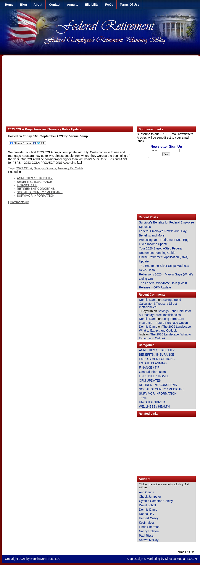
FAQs (109, 4)
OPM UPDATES (150, 380)
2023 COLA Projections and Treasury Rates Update (44, 129)
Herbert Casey (148, 518)
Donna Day (146, 514)
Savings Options (45, 168)
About (38, 4)
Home (9, 4)
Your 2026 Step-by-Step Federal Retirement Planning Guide (160, 250)
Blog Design (135, 558)
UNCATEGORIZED (152, 402)
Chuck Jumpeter (150, 496)
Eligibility (91, 4)
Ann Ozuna (146, 492)
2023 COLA (24, 168)
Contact (54, 4)
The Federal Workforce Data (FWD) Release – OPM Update (163, 285)
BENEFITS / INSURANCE (34, 181)
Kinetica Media (175, 558)
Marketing (153, 558)
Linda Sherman (149, 527)
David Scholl (147, 505)
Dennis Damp (148, 299)
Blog (23, 4)
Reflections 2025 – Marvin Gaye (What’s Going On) (166, 276)
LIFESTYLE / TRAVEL (154, 376)
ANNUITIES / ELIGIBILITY (35, 178)
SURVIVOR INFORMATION (36, 195)
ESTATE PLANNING (153, 363)
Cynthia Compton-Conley (156, 501)
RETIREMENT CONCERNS (36, 188)
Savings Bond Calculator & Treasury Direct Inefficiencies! (160, 303)
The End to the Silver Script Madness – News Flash (165, 268)
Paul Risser (147, 535)
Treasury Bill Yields (70, 168)
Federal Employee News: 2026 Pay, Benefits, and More (163, 233)
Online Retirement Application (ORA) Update (163, 259)
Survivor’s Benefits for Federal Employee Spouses (166, 224)
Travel (143, 398)
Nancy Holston (149, 531)
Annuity (72, 4)
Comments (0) (19, 202)
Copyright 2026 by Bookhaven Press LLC (33, 558)
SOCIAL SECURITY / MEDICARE (40, 192)
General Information (152, 372)
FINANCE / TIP (27, 185)
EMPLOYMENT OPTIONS (157, 359)
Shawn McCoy (148, 540)
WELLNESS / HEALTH (154, 406)
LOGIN (192, 558)
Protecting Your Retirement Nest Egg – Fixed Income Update (165, 242)
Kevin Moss (147, 522)
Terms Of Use (129, 4)
